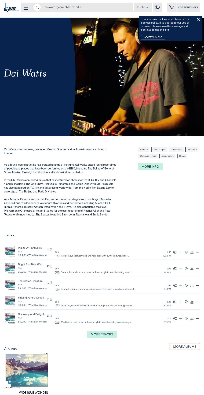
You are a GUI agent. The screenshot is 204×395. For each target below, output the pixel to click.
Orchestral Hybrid (148, 156)
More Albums (184, 346)
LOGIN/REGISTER (188, 8)
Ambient (144, 150)
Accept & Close (153, 37)
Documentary (167, 156)
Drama (182, 156)
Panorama (192, 150)
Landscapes (176, 150)
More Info (150, 166)
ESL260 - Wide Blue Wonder (32, 255)
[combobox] (142, 7)
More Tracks (102, 334)
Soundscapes (159, 150)
